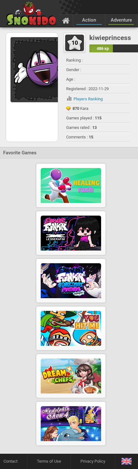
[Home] (66, 20)
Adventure (121, 20)
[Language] (126, 461)
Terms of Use (49, 461)
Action (89, 20)
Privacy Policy (92, 461)
